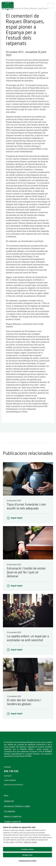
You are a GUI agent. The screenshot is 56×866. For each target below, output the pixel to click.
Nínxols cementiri (12, 817)
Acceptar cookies (27, 849)
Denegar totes (27, 855)
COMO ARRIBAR (10, 780)
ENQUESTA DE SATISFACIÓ (13, 785)
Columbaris (9, 811)
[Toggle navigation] (51, 5)
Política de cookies (30, 842)
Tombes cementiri (12, 822)
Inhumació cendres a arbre (17, 806)
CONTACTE (8, 776)
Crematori (9, 801)
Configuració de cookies (27, 861)
